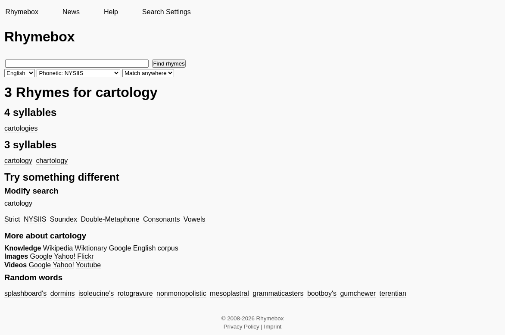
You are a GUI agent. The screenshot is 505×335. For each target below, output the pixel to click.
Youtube (88, 265)
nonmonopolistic (181, 293)
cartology (18, 160)
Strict (12, 219)
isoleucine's (96, 293)
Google (120, 248)
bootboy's (322, 293)
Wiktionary (91, 248)
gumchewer (358, 293)
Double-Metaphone (110, 219)
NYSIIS (35, 219)
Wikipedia (58, 248)
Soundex (63, 219)
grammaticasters (278, 293)
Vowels (195, 219)
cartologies (20, 128)
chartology (52, 160)
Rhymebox (21, 12)
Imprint (273, 326)
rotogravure (135, 293)
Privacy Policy (241, 326)
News (71, 12)
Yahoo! (64, 256)
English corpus (155, 248)
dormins (62, 293)
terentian (393, 293)
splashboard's (25, 293)
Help (111, 12)
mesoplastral (229, 293)
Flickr (85, 256)
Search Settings (166, 12)
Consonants (161, 219)
